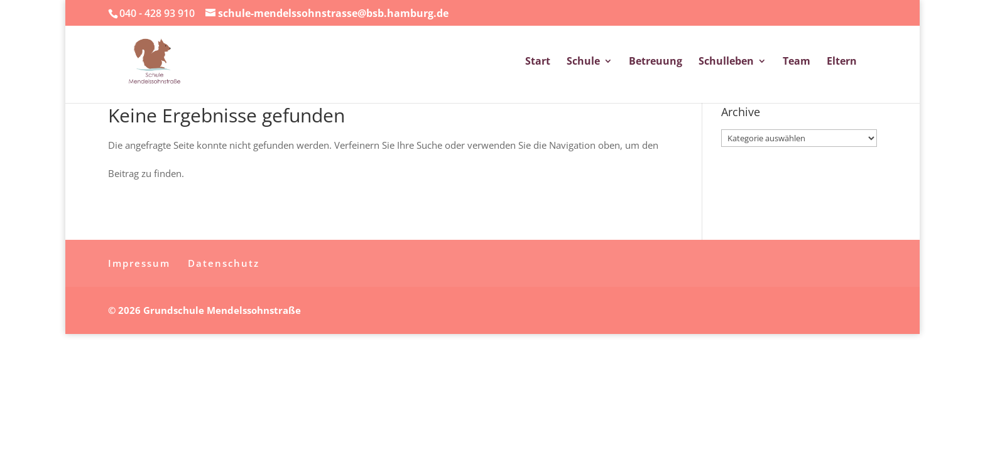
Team (796, 62)
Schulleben (726, 62)
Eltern (842, 62)
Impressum (139, 263)
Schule (583, 62)
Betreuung (655, 62)
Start (537, 62)
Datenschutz (223, 263)
